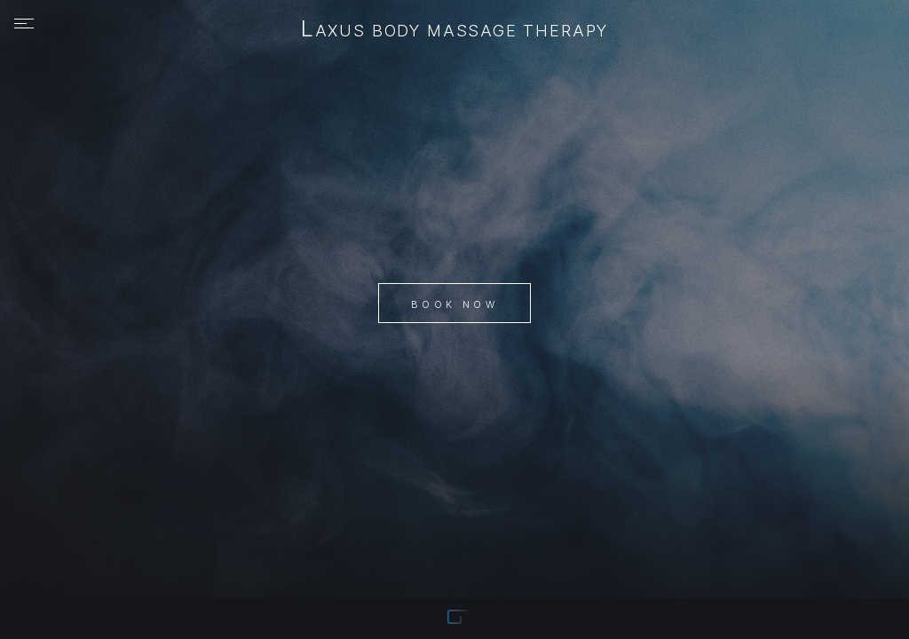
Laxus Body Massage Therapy (454, 30)
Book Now (454, 304)
